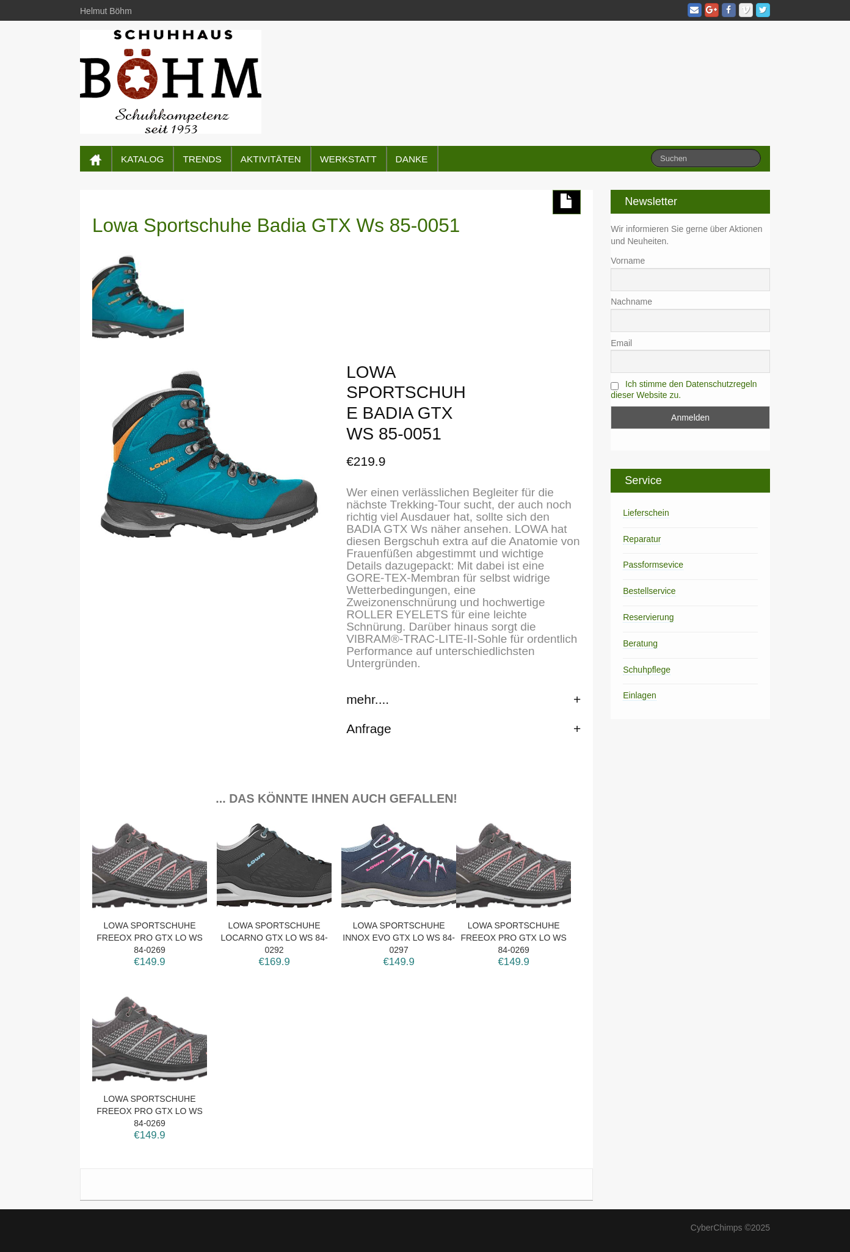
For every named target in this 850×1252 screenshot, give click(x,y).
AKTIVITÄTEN (271, 159)
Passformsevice (653, 565)
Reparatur (642, 539)
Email (621, 343)
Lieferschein (646, 513)
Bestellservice (649, 591)
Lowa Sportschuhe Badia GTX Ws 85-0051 (276, 225)
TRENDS (202, 159)
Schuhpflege (646, 670)
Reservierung (648, 617)
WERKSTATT (348, 159)
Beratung (640, 643)
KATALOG (142, 159)
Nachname (631, 301)
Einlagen (639, 695)
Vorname (628, 261)
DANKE (412, 159)
